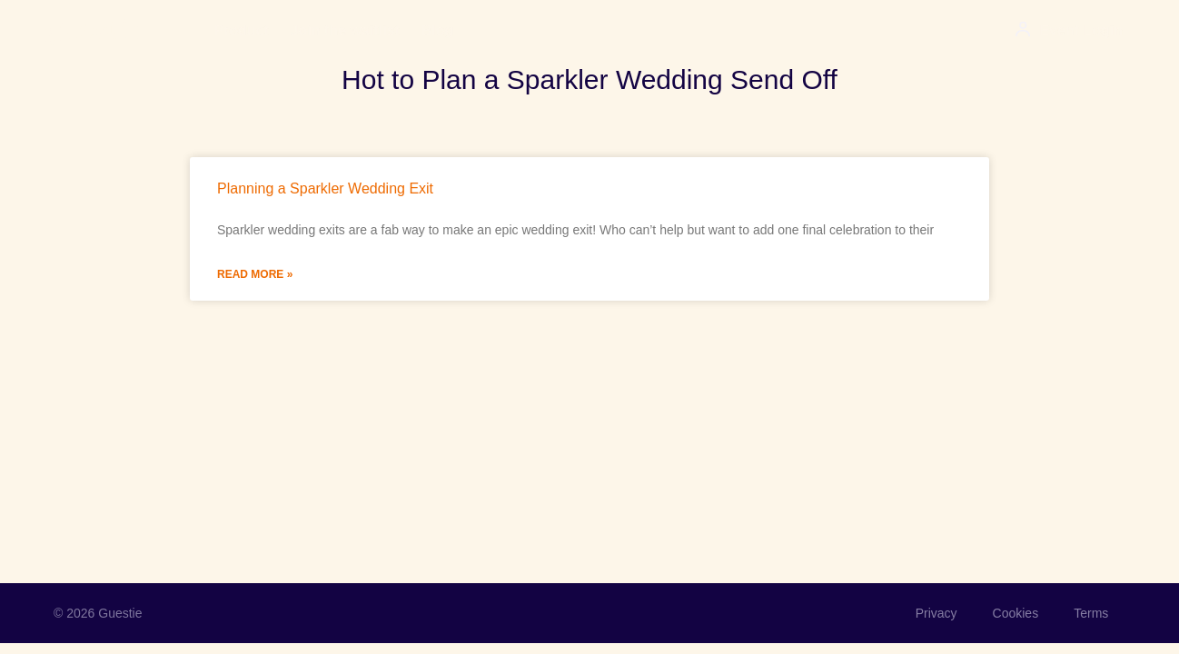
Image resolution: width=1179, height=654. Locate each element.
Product (240, 30)
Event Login (1081, 30)
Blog (437, 30)
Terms (1090, 613)
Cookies (1013, 613)
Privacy (933, 613)
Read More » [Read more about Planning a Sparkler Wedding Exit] (254, 274)
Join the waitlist (345, 30)
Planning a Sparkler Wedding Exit (325, 188)
